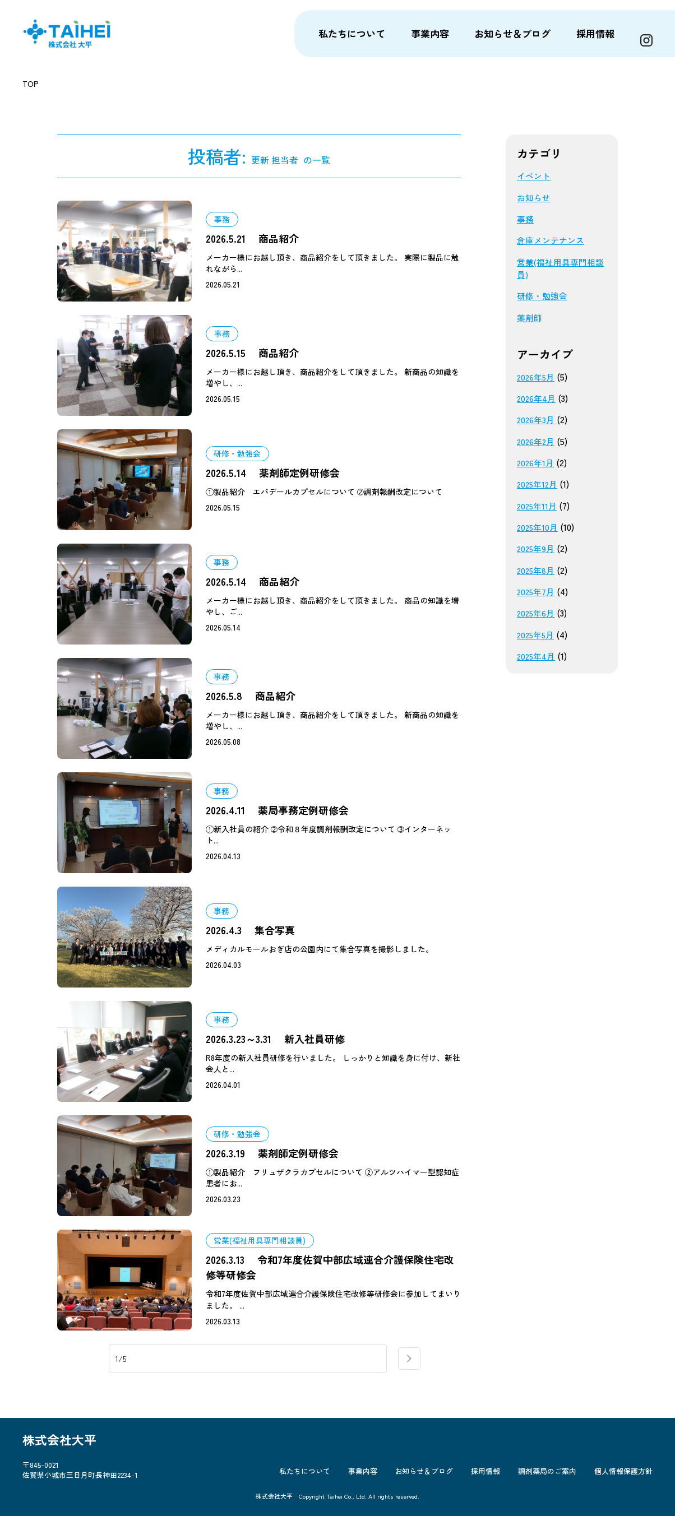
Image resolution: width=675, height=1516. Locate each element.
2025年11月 (538, 505)
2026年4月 (537, 398)
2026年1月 (536, 462)
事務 (526, 218)
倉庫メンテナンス (553, 240)
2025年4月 (537, 656)
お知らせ (535, 197)
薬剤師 (530, 317)
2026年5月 (537, 376)
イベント (535, 175)
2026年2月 (537, 441)
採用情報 (494, 1478)
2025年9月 (537, 548)
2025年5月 (537, 634)
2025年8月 (537, 570)
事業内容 (380, 1478)
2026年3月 (537, 419)
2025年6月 (537, 612)
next (409, 1359)
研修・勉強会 (544, 295)
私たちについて (326, 1478)
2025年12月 (539, 483)
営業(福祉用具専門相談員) (559, 268)
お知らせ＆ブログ (437, 1478)
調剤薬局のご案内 (552, 1478)
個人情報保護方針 (623, 1478)
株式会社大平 (77, 34)
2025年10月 (539, 527)
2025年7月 (537, 591)
